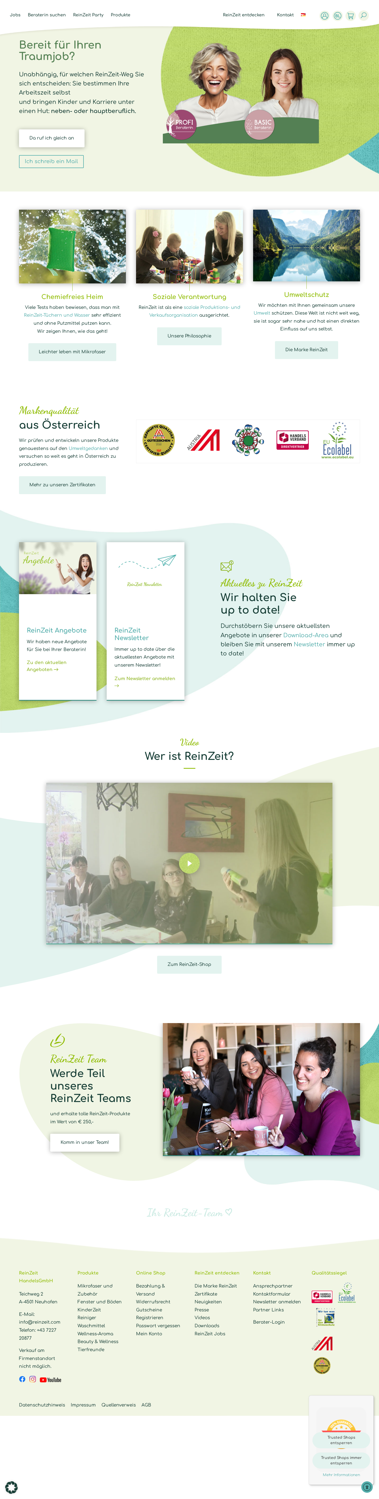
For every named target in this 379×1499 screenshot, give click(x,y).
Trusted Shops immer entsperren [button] (341, 1460)
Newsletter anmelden (277, 1301)
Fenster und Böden (100, 1301)
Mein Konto (149, 1333)
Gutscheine (149, 1310)
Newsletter (309, 644)
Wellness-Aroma (95, 1333)
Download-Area (306, 635)
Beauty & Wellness (98, 1341)
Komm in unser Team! (85, 1142)
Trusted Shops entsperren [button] (341, 1440)
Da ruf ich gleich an (51, 138)
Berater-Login (269, 1322)
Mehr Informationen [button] (341, 1475)
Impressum (83, 1405)
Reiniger (87, 1317)
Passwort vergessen (158, 1325)
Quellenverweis (118, 1405)
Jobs (14, 15)
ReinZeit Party (87, 15)
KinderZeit (89, 1310)
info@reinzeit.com (39, 1322)
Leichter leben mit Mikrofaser (72, 351)
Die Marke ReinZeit (306, 349)
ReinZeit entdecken (245, 15)
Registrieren (149, 1317)
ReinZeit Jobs (210, 1333)
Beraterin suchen (46, 15)
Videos (202, 1317)
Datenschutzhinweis (42, 1405)
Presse (202, 1310)
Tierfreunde (91, 1349)
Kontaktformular (272, 1294)
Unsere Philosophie (189, 336)
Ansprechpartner (273, 1286)
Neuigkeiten (208, 1301)
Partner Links (268, 1310)
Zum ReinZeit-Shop (189, 964)
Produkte (119, 15)
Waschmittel (91, 1325)
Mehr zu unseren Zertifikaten (62, 484)
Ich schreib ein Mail (51, 161)
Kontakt (286, 15)
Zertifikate (206, 1294)
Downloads (207, 1325)
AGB (146, 1405)
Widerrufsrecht (153, 1301)
